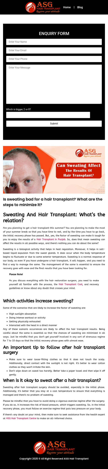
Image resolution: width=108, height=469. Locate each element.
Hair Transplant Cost (70, 284)
